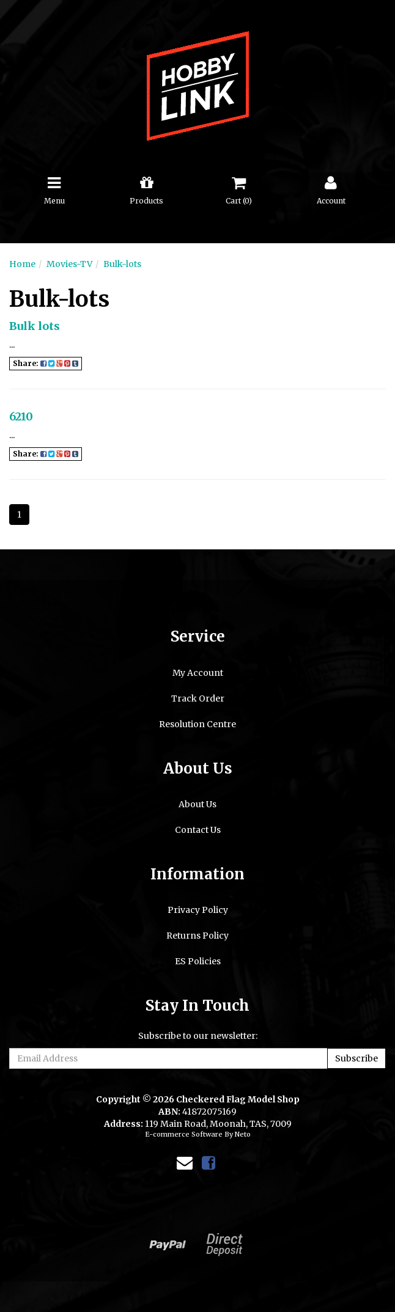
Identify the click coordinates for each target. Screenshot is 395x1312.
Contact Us (198, 829)
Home (22, 263)
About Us (197, 804)
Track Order (197, 698)
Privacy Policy (198, 909)
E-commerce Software (184, 1134)
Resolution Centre (197, 724)
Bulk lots (34, 326)
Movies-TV (69, 263)
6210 (21, 416)
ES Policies (198, 961)
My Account (197, 672)
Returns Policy (197, 935)
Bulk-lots (122, 263)
